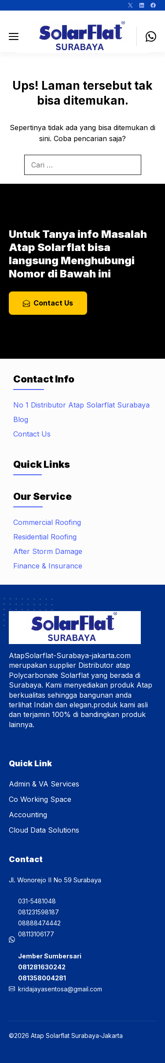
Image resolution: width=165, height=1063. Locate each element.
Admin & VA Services (44, 783)
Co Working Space (40, 799)
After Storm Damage (47, 551)
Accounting (28, 814)
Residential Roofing (45, 536)
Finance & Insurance (47, 565)
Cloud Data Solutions (44, 830)
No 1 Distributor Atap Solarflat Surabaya (81, 404)
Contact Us (32, 434)
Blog (20, 419)
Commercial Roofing (47, 522)
